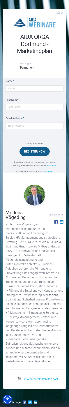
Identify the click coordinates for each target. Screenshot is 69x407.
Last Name (12, 100)
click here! (51, 165)
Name (9, 81)
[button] (7, 399)
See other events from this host (37, 379)
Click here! (48, 171)
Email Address (14, 118)
